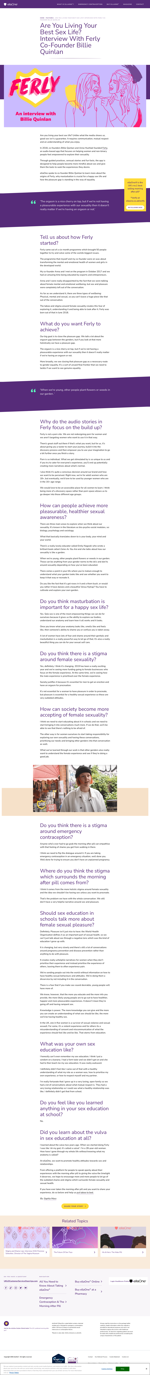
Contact (90, 1357)
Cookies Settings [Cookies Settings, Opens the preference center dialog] (107, 1369)
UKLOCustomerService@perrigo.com (21, 1281)
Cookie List (125, 1357)
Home (42, 18)
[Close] (146, 1368)
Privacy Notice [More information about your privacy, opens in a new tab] (14, 1373)
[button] (65, 4)
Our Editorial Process (101, 1357)
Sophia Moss (50, 1198)
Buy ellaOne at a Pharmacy (85, 1291)
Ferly (104, 147)
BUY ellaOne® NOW (135, 207)
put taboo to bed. (85, 1192)
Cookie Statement (115, 1357)
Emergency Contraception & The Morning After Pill (51, 1302)
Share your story (73, 1206)
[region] (75, 1369)
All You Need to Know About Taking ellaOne (51, 1286)
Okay (122, 1369)
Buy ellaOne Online (87, 1281)
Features (50, 18)
